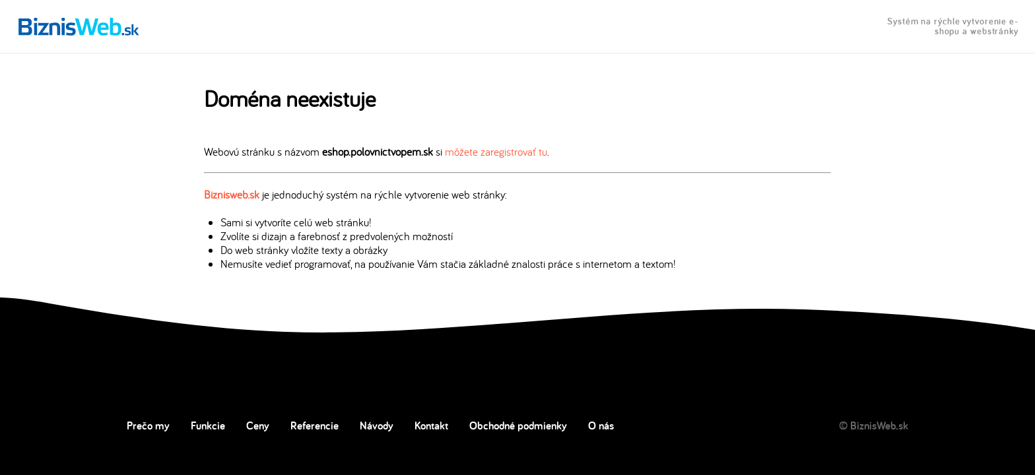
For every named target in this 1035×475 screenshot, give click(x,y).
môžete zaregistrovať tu (496, 151)
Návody (376, 425)
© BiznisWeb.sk (873, 425)
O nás (601, 425)
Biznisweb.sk (231, 194)
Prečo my (148, 425)
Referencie (314, 425)
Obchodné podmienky (518, 425)
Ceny (257, 425)
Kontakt (431, 425)
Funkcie (208, 425)
